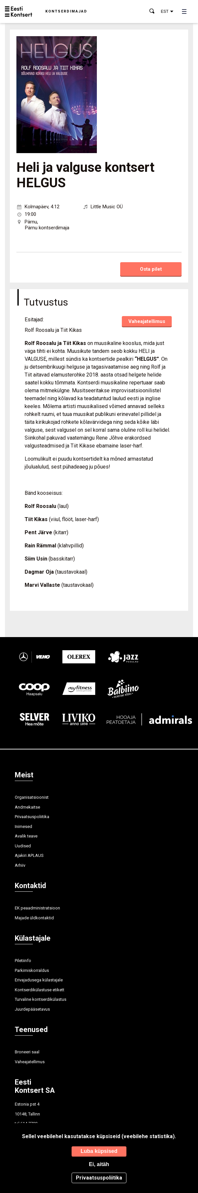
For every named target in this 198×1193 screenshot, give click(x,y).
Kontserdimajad (66, 11)
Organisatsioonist (32, 797)
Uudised (23, 845)
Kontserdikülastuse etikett (39, 989)
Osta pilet (151, 269)
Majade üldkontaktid (34, 917)
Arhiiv (20, 865)
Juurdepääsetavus (32, 1009)
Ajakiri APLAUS (29, 855)
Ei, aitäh (99, 1164)
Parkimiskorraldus (32, 970)
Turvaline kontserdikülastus (40, 999)
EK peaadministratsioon (37, 908)
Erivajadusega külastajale (39, 979)
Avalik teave (26, 836)
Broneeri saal (27, 1051)
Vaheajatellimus (146, 321)
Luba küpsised (98, 1151)
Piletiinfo (23, 960)
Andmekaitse (27, 807)
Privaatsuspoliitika (32, 816)
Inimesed (23, 826)
